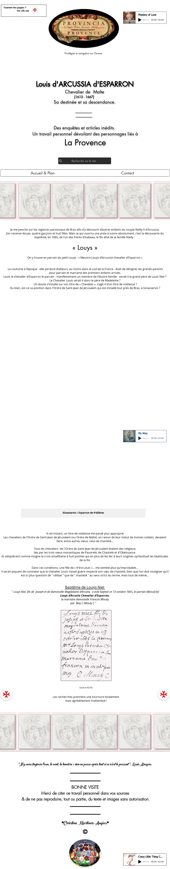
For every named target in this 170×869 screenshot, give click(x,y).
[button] (83, 409)
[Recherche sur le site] (84, 160)
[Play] (139, 20)
